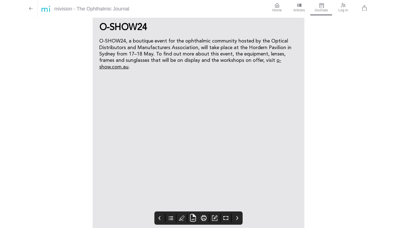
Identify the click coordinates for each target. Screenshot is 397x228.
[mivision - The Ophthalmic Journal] (152, 9)
